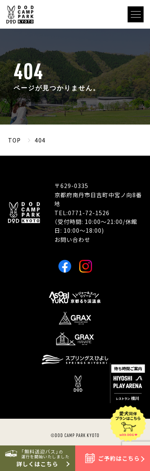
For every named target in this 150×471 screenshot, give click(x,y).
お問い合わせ (72, 239)
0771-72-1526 (89, 213)
